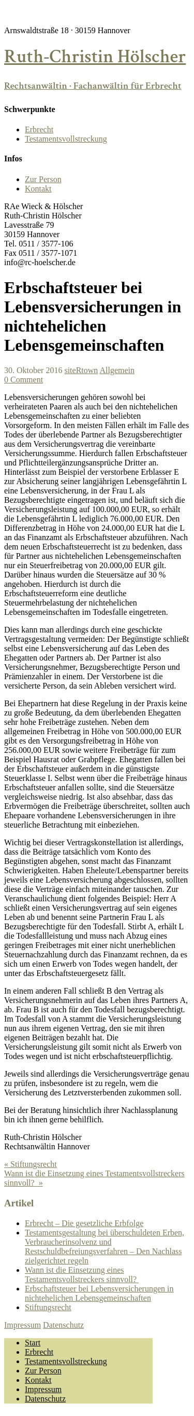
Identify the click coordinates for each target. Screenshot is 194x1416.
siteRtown (81, 370)
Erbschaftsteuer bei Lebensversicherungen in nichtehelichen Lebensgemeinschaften (99, 1293)
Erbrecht (39, 129)
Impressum (22, 1325)
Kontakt (38, 188)
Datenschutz (63, 1325)
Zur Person (43, 179)
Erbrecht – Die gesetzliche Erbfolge (84, 1223)
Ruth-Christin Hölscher (95, 57)
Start (32, 1342)
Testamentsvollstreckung (66, 138)
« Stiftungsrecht (30, 1164)
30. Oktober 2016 (33, 370)
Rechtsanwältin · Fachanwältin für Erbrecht (92, 85)
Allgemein (117, 370)
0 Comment (23, 379)
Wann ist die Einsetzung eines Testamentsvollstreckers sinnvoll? (82, 1275)
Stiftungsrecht (48, 1307)
